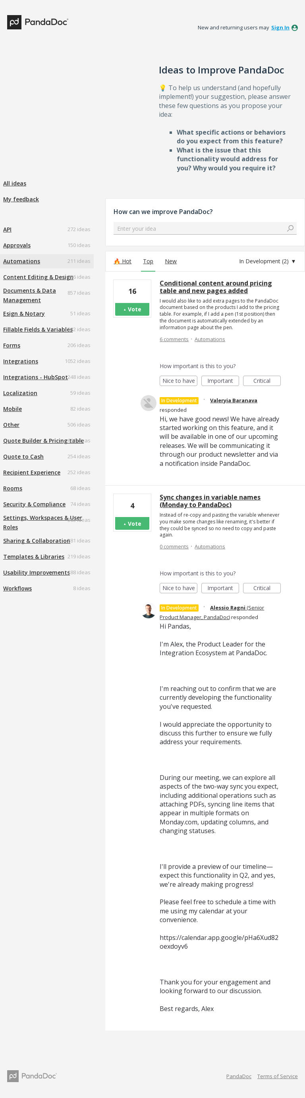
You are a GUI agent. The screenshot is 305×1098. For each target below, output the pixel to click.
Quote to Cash (23, 456)
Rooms (12, 488)
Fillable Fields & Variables (38, 329)
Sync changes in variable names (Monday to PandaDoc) (210, 501)
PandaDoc (238, 1076)
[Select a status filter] (267, 261)
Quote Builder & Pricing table (43, 440)
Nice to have (180, 381)
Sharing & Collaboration (36, 540)
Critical (267, 381)
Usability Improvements (36, 572)
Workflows (17, 588)
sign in (280, 27)
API (7, 229)
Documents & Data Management (29, 295)
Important (223, 381)
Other (11, 424)
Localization (20, 393)
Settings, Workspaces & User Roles (42, 522)
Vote (134, 309)
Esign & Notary (24, 313)
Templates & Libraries (33, 556)
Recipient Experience (31, 472)
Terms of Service (277, 1076)
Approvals (17, 245)
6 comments (174, 339)
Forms (11, 345)
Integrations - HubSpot (35, 377)
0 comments (174, 546)
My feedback (21, 199)
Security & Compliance (34, 504)
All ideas (14, 183)
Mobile (12, 409)
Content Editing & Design (38, 277)
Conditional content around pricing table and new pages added (216, 287)
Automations (21, 261)
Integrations (20, 361)
